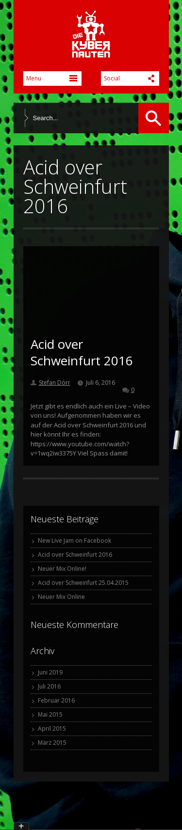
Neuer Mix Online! (62, 568)
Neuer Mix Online (61, 597)
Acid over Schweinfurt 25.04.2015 (83, 583)
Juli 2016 (49, 686)
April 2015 (52, 728)
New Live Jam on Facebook (74, 540)
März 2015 (52, 742)
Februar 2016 (56, 700)
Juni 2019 (50, 672)
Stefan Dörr (54, 382)
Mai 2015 (50, 714)
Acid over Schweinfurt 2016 (82, 352)
